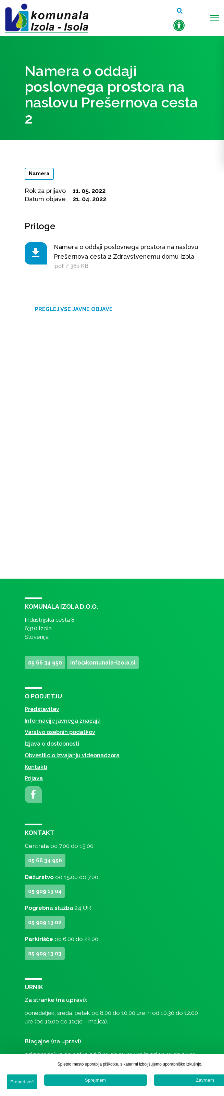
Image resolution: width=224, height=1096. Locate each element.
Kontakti (36, 767)
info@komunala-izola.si (102, 662)
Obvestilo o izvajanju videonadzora (72, 755)
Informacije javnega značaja (63, 721)
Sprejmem (95, 1080)
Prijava (34, 778)
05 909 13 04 (45, 891)
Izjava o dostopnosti (52, 743)
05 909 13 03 (44, 953)
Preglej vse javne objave (74, 309)
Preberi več (22, 1081)
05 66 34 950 (45, 662)
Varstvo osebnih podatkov (60, 732)
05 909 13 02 (44, 922)
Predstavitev (42, 709)
